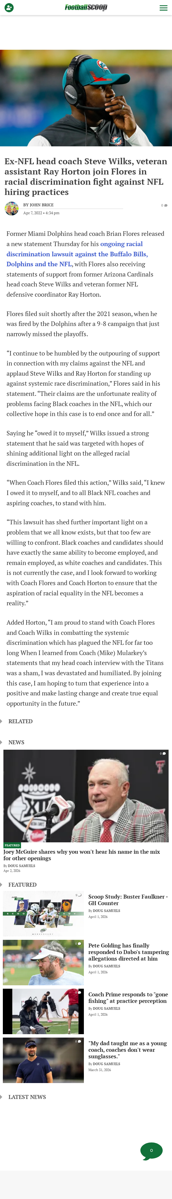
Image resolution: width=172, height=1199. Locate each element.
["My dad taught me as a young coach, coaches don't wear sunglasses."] (86, 1060)
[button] (162, 8)
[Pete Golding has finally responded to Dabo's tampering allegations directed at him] (86, 962)
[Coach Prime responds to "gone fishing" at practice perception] (86, 1011)
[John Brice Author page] (38, 205)
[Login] (10, 7)
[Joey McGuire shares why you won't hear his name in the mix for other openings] (86, 811)
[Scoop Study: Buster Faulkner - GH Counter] (86, 913)
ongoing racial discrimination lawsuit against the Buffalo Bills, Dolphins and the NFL (77, 254)
